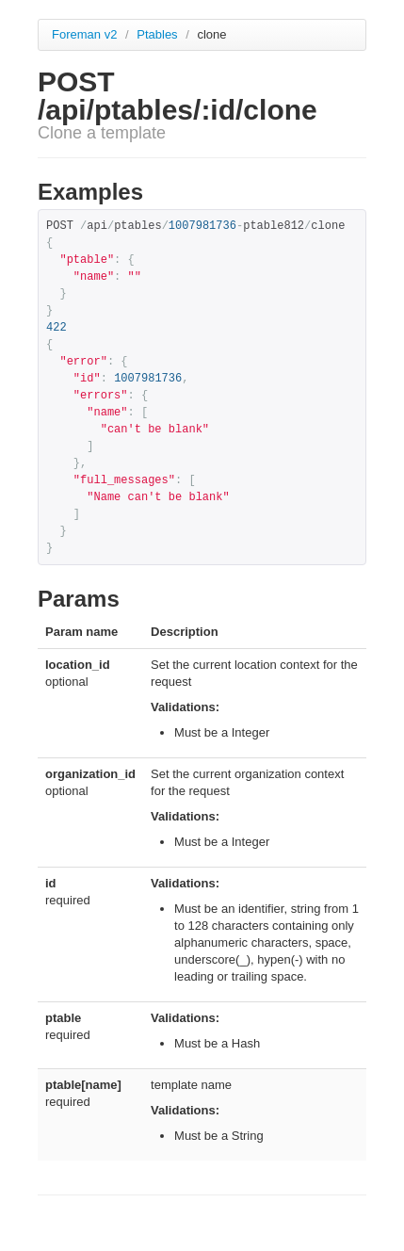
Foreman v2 (84, 34)
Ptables (159, 34)
